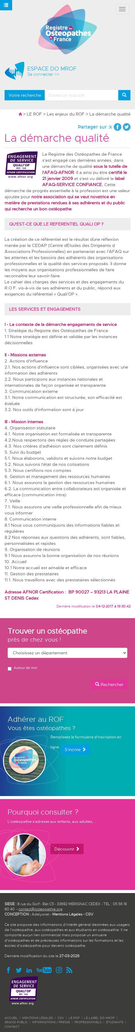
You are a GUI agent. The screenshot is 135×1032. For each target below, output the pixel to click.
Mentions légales (37, 1018)
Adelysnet (40, 914)
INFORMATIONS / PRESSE (51, 1022)
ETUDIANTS (114, 1022)
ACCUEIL (11, 1018)
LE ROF (34, 114)
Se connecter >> (43, 74)
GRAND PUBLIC (16, 1022)
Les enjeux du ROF (66, 114)
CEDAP (39, 245)
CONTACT (12, 1027)
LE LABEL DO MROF (99, 1018)
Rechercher (109, 684)
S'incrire (75, 749)
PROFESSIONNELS (88, 1022)
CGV (89, 914)
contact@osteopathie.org (40, 909)
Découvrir (67, 849)
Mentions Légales (67, 914)
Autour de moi (22, 668)
